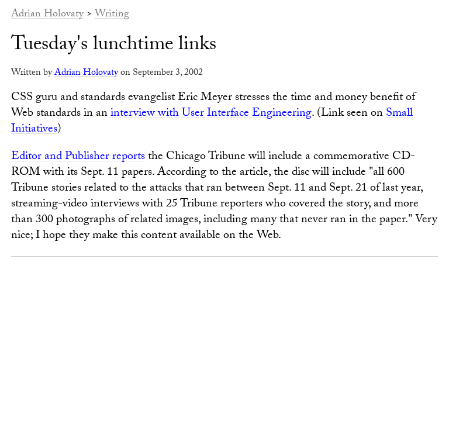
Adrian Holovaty (47, 15)
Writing (112, 15)
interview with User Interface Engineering (211, 114)
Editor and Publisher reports (78, 157)
